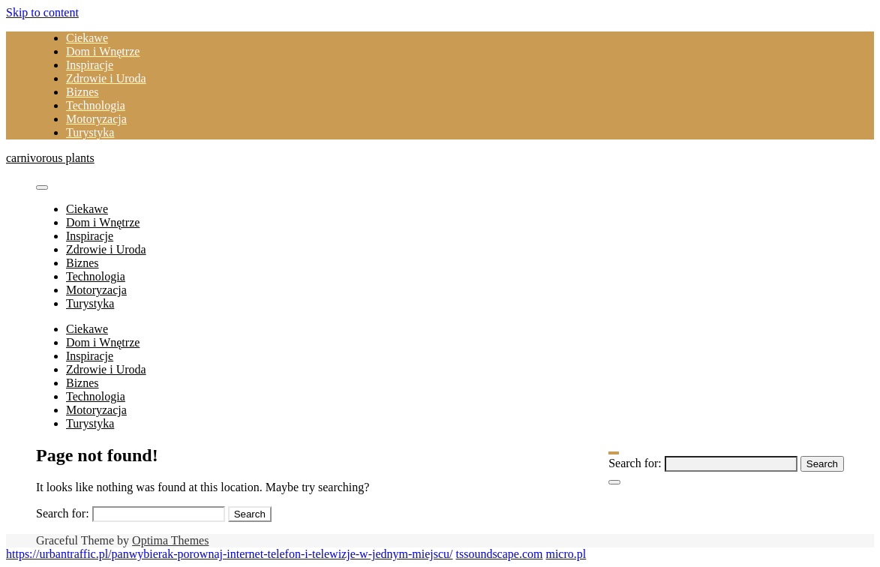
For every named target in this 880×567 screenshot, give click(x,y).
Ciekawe (87, 38)
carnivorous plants (50, 158)
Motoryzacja (96, 118)
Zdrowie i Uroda (106, 78)
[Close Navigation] (614, 482)
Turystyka (90, 132)
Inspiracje (89, 64)
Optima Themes (170, 540)
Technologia (95, 105)
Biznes (82, 92)
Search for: (635, 463)
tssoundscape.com (498, 554)
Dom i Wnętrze (103, 51)
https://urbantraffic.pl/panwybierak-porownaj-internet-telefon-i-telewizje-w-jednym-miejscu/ (229, 554)
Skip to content (42, 12)
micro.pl (565, 554)
